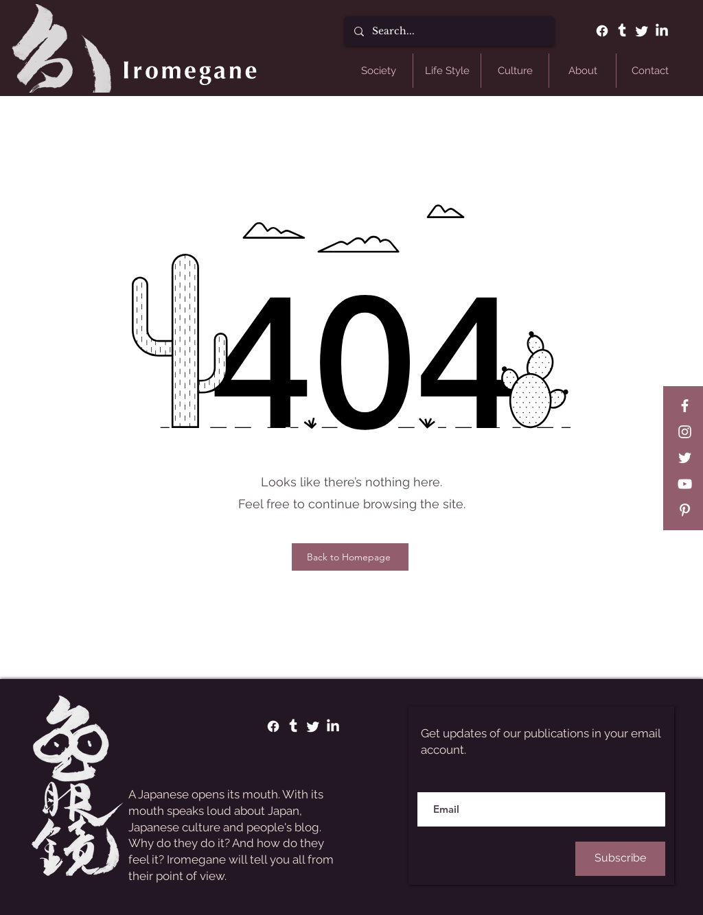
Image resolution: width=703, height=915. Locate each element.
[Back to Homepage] (350, 557)
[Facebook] (602, 30)
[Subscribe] (620, 859)
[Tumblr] (622, 30)
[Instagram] (684, 431)
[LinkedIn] (661, 30)
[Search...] (448, 31)
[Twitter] (641, 30)
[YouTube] (684, 483)
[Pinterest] (684, 510)
